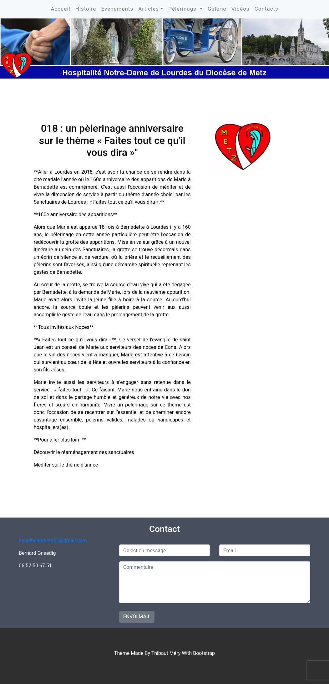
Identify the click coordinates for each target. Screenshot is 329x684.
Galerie (217, 9)
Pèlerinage (183, 9)
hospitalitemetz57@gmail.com (53, 541)
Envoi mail (136, 617)
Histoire (85, 9)
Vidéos (240, 9)
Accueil (60, 9)
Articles (148, 9)
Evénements (117, 9)
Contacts (266, 9)
